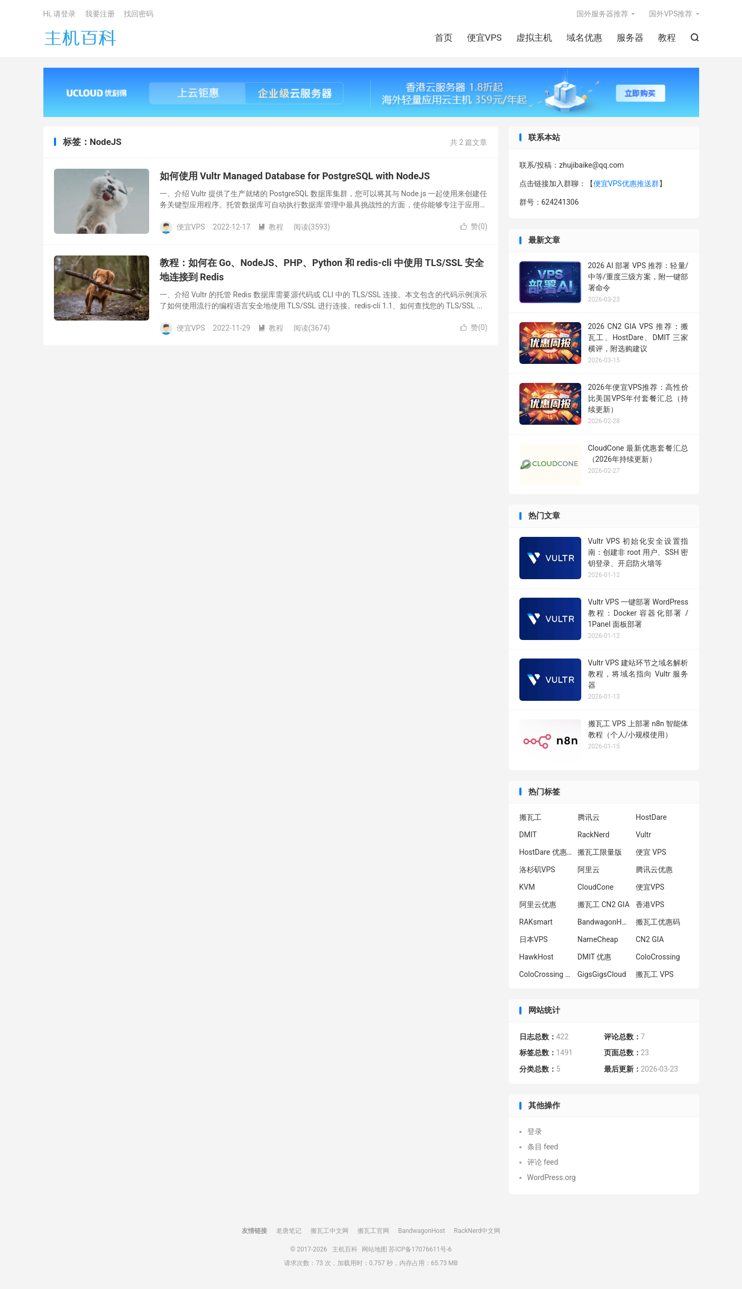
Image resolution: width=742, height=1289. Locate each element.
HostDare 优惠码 (545, 852)
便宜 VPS (651, 852)
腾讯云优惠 (654, 869)
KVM (527, 887)
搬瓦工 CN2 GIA (604, 904)
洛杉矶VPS (537, 869)
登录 (534, 1131)
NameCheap (598, 939)
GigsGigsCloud (602, 974)
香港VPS (650, 904)
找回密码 (138, 14)
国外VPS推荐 (670, 14)
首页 (444, 37)
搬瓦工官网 (373, 1231)
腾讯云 (589, 817)
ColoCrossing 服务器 (545, 974)
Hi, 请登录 (59, 14)
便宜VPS (484, 37)
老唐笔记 (288, 1231)
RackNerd (594, 834)
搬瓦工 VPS (655, 974)
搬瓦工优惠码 (658, 922)
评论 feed (542, 1162)
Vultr (643, 834)
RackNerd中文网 (477, 1231)
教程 (667, 37)
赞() (474, 226)
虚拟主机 (534, 37)
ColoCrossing (658, 957)
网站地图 (374, 1249)
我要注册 (100, 14)
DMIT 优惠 (595, 957)
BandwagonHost (604, 922)
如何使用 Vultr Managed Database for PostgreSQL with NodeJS (295, 175)
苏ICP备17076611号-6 (420, 1249)
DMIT (528, 834)
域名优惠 (584, 37)
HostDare (651, 817)
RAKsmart (536, 922)
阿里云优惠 (537, 904)
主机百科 (80, 37)
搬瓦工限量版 (600, 852)
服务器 (630, 37)
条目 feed (542, 1146)
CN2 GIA (650, 939)
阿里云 (589, 869)
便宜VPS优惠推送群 (626, 183)
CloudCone (595, 887)
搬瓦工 (530, 817)
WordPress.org (551, 1177)
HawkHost (536, 957)
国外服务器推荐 (602, 14)
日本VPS (533, 939)
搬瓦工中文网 (329, 1231)
